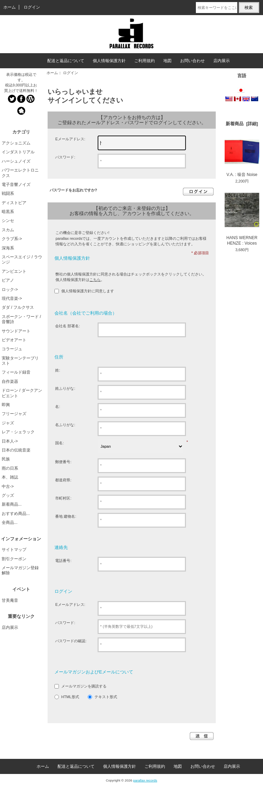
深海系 (8, 248)
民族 (6, 459)
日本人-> (10, 441)
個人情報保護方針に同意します (87, 291)
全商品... (9, 522)
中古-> (8, 486)
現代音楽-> (12, 298)
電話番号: (63, 561)
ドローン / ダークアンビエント (22, 393)
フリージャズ (14, 413)
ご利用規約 (144, 60)
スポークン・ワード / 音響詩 (21, 319)
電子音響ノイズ (16, 184)
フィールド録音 (16, 372)
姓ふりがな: (65, 388)
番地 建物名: (65, 516)
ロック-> (10, 289)
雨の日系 (10, 468)
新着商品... (12, 504)
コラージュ (12, 348)
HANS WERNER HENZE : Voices (242, 219)
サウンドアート (16, 331)
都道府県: (63, 480)
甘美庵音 (10, 600)
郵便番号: (63, 462)
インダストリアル (18, 152)
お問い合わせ (192, 60)
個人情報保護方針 (109, 60)
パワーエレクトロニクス (20, 173)
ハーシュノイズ (16, 161)
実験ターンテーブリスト (20, 361)
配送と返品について (65, 60)
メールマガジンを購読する (84, 686)
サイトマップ (14, 549)
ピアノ (8, 280)
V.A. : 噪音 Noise (242, 158)
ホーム (9, 7)
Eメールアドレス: (70, 139)
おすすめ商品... (16, 513)
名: (57, 406)
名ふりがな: (65, 425)
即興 (6, 404)
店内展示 (221, 60)
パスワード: (65, 157)
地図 (167, 60)
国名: (59, 443)
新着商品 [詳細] (242, 123)
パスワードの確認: (70, 641)
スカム (8, 229)
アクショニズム (16, 143)
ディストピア (14, 202)
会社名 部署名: (67, 326)
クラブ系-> (12, 238)
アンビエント (14, 271)
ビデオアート (14, 340)
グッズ (8, 495)
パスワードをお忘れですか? (73, 190)
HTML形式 (70, 697)
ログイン (32, 7)
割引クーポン (14, 558)
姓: (57, 370)
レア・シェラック (18, 432)
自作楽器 (10, 381)
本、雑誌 (10, 477)
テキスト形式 (106, 697)
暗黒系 (8, 211)
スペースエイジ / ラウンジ (22, 260)
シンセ (8, 220)
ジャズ (8, 423)
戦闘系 (8, 193)
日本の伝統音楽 (16, 450)
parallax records (145, 780)
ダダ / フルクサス (18, 307)
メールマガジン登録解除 (20, 570)
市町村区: (63, 498)
